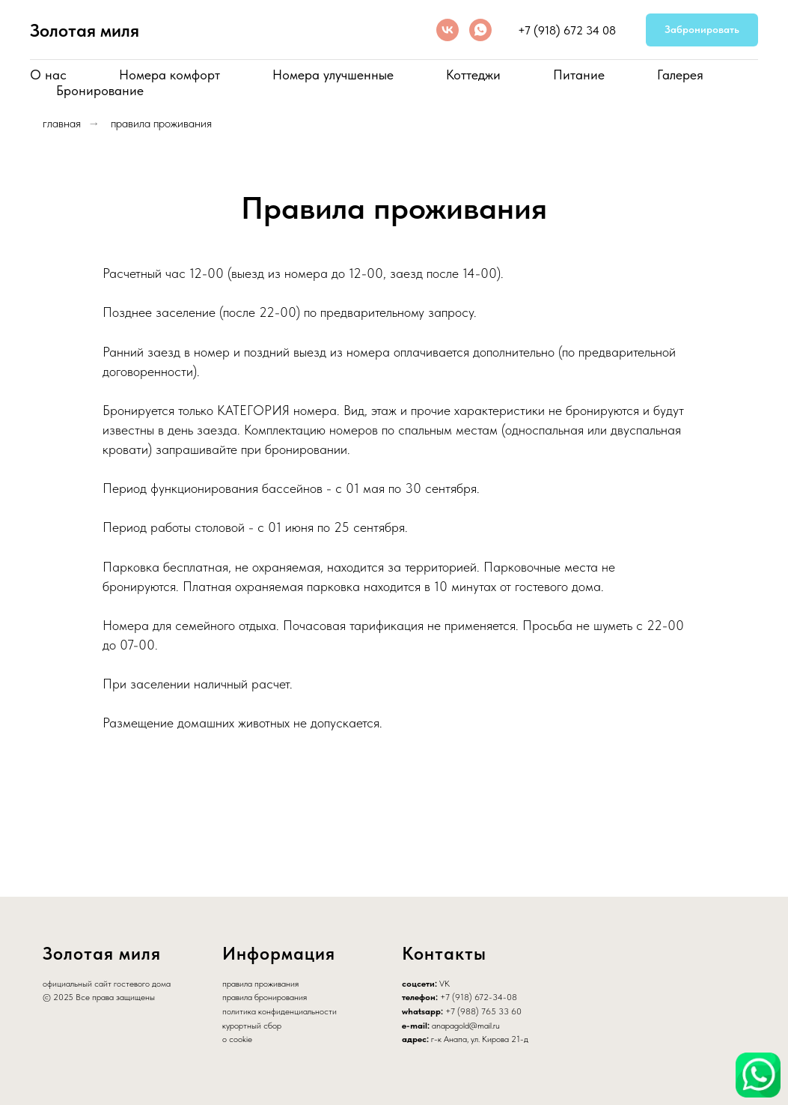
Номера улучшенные (333, 74)
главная (62, 123)
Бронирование (100, 90)
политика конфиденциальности (279, 1011)
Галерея (680, 74)
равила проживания (263, 983)
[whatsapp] (480, 30)
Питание (579, 74)
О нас (48, 74)
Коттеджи (473, 74)
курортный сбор (251, 1025)
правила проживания (161, 123)
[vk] (447, 30)
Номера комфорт (169, 74)
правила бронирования (264, 997)
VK (444, 983)
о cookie (237, 1039)
